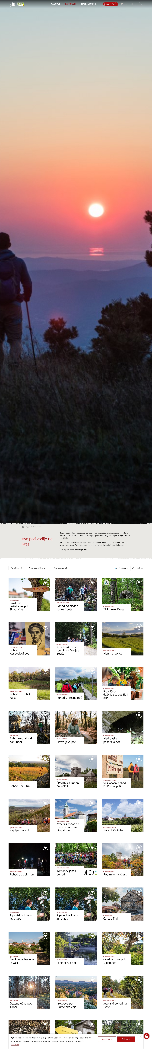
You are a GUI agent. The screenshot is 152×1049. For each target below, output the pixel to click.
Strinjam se (126, 1039)
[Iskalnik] (131, 5)
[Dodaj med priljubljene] (45, 582)
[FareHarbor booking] (146, 1036)
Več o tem (15, 1044)
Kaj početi (29, 527)
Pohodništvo (37, 527)
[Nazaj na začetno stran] (14, 5)
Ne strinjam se (107, 1039)
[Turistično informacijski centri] (126, 5)
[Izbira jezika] (140, 5)
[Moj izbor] (121, 5)
